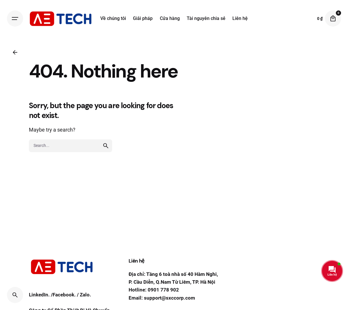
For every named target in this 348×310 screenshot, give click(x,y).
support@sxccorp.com (169, 298)
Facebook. (64, 295)
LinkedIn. (39, 295)
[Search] (15, 295)
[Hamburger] (15, 18)
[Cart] (333, 18)
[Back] (15, 52)
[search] (105, 145)
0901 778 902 (163, 290)
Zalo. (85, 295)
